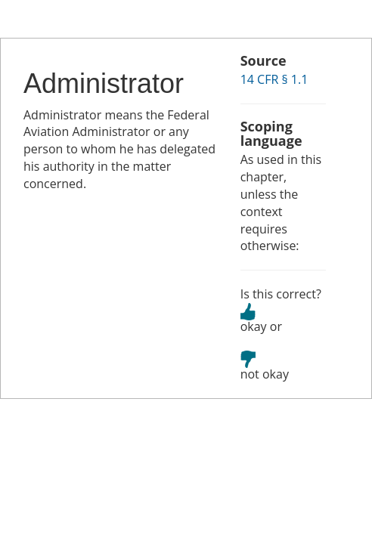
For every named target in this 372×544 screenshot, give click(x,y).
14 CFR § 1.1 (274, 79)
